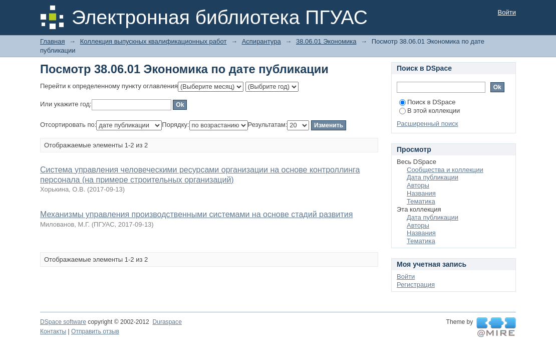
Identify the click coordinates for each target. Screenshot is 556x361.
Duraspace (166, 321)
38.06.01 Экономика (326, 41)
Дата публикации (432, 177)
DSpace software (63, 321)
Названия (421, 193)
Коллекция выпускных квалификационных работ (153, 41)
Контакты (53, 331)
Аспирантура (261, 41)
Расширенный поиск (427, 123)
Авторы (418, 185)
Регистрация (416, 284)
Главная (52, 41)
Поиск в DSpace (427, 102)
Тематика (421, 201)
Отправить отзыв (95, 331)
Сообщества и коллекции (445, 169)
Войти (507, 12)
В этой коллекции (429, 110)
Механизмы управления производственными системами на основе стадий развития (196, 214)
